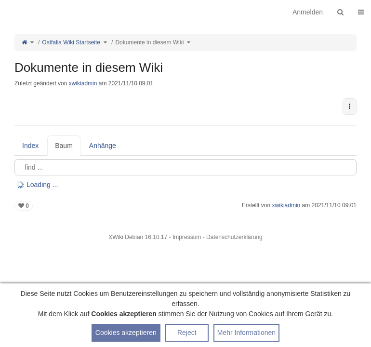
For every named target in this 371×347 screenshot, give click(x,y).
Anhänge (102, 145)
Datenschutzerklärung (234, 237)
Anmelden (307, 12)
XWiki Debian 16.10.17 (138, 237)
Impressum (186, 237)
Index (30, 145)
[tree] (185, 184)
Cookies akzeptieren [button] (126, 332)
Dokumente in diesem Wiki (149, 42)
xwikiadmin (83, 83)
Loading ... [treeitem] (42, 184)
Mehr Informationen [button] (246, 332)
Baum (64, 145)
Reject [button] (187, 332)
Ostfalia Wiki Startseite (71, 42)
